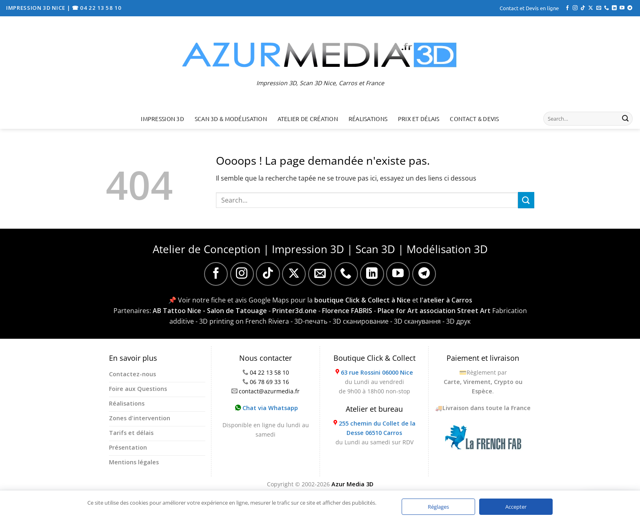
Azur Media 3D (352, 484)
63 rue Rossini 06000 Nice (377, 372)
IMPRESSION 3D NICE (36, 7)
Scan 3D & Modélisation (231, 118)
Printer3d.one (294, 310)
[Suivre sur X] (590, 8)
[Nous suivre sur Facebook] (567, 8)
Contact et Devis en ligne (529, 7)
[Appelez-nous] (606, 8)
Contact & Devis (474, 118)
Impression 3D (162, 118)
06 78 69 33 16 (269, 382)
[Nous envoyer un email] (598, 8)
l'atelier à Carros (446, 300)
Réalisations (368, 118)
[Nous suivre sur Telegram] (629, 8)
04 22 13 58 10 (269, 372)
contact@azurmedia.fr (269, 391)
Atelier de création (308, 118)
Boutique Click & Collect (374, 358)
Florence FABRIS (347, 310)
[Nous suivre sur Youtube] (622, 8)
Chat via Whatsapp (266, 408)
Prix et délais (419, 118)
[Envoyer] (625, 119)
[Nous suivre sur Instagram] (575, 8)
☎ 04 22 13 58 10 (97, 7)
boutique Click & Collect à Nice (362, 300)
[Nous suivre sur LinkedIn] (614, 8)
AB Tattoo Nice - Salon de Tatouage (210, 310)
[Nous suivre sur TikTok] (582, 8)
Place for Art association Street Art (434, 310)
